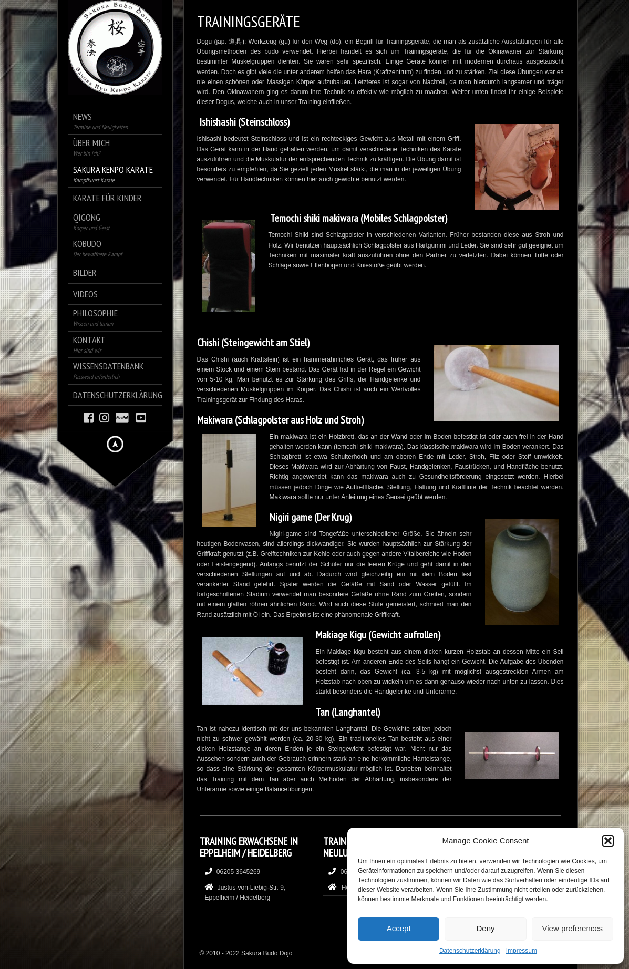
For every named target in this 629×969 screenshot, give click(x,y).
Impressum (521, 950)
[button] (608, 841)
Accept (399, 928)
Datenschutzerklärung (470, 950)
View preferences (572, 928)
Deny (485, 928)
